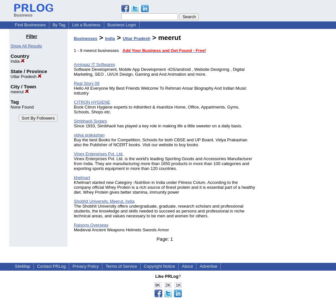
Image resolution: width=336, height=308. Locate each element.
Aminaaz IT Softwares (94, 64)
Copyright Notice (159, 266)
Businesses (85, 38)
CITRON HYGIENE (92, 102)
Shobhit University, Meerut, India (104, 201)
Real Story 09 (87, 83)
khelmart (82, 177)
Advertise (208, 266)
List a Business (86, 24)
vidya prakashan (89, 135)
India (18, 61)
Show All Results (26, 46)
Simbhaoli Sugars (90, 121)
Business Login (121, 24)
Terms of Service (121, 266)
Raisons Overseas (91, 225)
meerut (20, 91)
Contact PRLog (51, 266)
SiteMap (23, 266)
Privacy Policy (85, 266)
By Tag (59, 24)
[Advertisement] (294, 131)
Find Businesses (30, 24)
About (187, 266)
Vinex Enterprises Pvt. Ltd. (99, 153)
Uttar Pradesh (26, 76)
